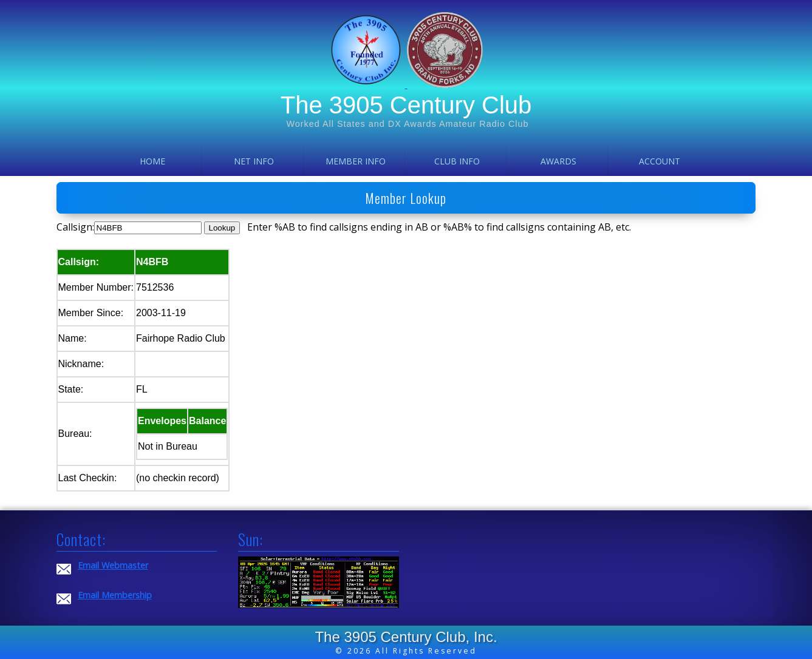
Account (659, 161)
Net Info (254, 161)
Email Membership (115, 595)
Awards (558, 161)
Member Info (356, 161)
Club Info (457, 161)
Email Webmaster (113, 565)
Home (152, 161)
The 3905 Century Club (406, 105)
